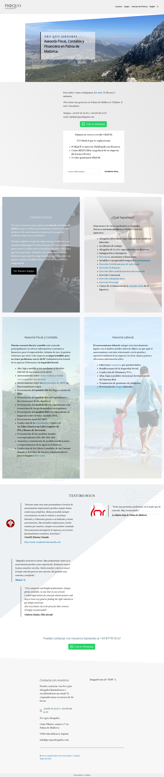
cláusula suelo (136, 286)
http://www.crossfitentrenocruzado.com (42, 542)
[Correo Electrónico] (83, 171)
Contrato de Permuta (139, 7)
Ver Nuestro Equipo (23, 271)
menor (24, 259)
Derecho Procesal (108, 282)
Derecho (135, 226)
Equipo (126, 7)
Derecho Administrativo (112, 278)
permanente (143, 260)
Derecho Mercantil (109, 271)
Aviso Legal (46, 756)
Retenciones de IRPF (54, 383)
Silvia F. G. (20, 580)
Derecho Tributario (109, 268)
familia (116, 249)
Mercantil (39, 456)
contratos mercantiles (132, 271)
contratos (116, 365)
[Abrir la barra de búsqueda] (158, 7)
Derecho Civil (106, 264)
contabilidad (41, 423)
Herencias (104, 257)
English (152, 7)
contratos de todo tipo (126, 264)
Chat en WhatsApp (95, 124)
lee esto (98, 92)
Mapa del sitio (45, 759)
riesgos (119, 387)
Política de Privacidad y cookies (65, 756)
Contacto (118, 7)
